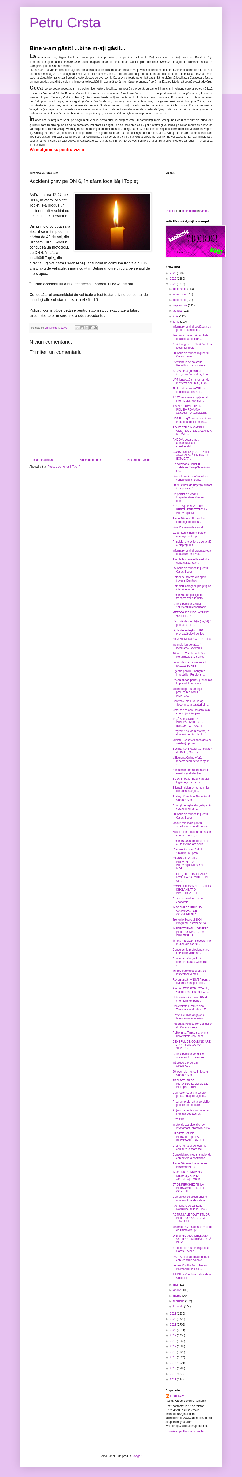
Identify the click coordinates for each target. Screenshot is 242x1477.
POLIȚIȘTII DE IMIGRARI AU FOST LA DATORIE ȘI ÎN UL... (191, 878)
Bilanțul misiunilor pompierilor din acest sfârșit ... (191, 789)
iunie (176, 321)
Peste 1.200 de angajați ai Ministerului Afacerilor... (189, 1016)
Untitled (170, 210)
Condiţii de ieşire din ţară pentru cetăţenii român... (192, 807)
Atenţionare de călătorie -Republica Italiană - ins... (190, 1207)
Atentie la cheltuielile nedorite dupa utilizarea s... (191, 561)
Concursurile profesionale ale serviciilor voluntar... (191, 951)
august (177, 310)
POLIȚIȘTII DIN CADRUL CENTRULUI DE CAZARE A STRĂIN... (192, 431)
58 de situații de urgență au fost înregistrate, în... (192, 487)
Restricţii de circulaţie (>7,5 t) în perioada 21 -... (192, 623)
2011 (173, 1379)
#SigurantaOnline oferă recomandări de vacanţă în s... (191, 761)
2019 (173, 1335)
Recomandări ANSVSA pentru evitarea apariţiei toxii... (191, 981)
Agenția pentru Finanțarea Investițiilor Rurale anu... (189, 672)
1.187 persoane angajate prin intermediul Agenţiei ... (191, 399)
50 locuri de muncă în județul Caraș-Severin (190, 354)
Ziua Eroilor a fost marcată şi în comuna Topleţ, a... (192, 833)
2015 (173, 1357)
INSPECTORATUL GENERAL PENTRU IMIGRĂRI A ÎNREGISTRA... (191, 932)
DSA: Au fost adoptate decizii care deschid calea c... (191, 1258)
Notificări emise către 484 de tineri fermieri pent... (190, 999)
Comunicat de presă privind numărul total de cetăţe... (190, 1198)
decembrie (180, 289)
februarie (179, 1301)
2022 (173, 1319)
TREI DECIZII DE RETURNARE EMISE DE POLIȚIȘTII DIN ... (190, 1084)
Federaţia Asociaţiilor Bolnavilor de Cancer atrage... (192, 1025)
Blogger (136, 1456)
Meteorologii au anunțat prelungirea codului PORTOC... (187, 692)
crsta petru (189, 210)
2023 (173, 1313)
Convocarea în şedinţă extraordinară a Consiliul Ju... (189, 962)
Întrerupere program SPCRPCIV (185, 1064)
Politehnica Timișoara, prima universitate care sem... (190, 1034)
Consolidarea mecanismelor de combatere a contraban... (192, 1156)
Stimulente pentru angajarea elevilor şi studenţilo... (190, 771)
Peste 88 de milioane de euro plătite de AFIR (191, 1165)
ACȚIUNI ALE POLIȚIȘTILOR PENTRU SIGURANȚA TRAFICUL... (191, 1218)
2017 (173, 1346)
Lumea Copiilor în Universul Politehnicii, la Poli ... (190, 1267)
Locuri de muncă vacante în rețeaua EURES (190, 664)
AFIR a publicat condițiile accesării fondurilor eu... (189, 1055)
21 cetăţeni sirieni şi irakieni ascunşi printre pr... (190, 534)
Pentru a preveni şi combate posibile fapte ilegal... (190, 337)
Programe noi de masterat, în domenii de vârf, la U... (191, 732)
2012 (173, 1373)
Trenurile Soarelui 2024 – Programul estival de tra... (190, 921)
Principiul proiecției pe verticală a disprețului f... (192, 543)
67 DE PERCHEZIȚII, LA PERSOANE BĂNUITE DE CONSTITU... (191, 1188)
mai (176, 1284)
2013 (173, 1368)
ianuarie (178, 1306)
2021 (173, 1324)
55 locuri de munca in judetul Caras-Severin (190, 570)
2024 (173, 284)
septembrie (180, 305)
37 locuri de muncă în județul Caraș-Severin (190, 1249)
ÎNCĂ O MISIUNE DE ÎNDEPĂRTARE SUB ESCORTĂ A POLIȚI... (188, 722)
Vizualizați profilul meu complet (185, 1431)
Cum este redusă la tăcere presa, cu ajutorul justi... (189, 1094)
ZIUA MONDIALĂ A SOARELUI (192, 639)
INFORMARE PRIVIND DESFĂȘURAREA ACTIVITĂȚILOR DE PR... (191, 1176)
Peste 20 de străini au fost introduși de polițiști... (189, 520)
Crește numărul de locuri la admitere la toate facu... (189, 1147)
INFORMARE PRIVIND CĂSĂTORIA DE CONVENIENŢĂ (187, 911)
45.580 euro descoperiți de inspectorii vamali (189, 972)
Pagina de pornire (90, 459)
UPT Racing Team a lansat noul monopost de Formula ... (192, 420)
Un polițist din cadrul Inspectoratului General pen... (189, 497)
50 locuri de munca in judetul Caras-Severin (190, 815)
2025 (173, 278)
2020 (173, 1330)
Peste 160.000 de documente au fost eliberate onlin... (191, 842)
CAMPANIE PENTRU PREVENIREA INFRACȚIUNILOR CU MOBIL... (188, 863)
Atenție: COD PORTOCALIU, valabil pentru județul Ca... (191, 990)
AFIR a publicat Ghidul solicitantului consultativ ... (191, 605)
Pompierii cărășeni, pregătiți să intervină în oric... (192, 587)
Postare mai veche (138, 459)
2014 (173, 1362)
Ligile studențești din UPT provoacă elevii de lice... (189, 632)
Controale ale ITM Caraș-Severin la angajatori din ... (191, 702)
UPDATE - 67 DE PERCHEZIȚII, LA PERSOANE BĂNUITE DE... (192, 1137)
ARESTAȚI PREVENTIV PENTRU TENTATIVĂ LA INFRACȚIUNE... (190, 510)
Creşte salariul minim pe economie (188, 900)
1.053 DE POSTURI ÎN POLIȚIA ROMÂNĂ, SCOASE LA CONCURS (190, 410)
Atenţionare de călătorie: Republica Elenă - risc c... (190, 363)
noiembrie (179, 294)
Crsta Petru (178, 1396)
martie (177, 1295)
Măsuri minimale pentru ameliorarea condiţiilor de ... (192, 824)
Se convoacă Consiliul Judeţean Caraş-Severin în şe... (191, 467)
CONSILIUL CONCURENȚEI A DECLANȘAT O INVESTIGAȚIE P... (192, 890)
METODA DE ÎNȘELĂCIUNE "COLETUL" (191, 614)
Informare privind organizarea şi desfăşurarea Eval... (192, 552)
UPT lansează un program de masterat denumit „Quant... (191, 381)
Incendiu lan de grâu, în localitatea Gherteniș (187, 646)
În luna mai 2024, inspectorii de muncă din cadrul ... (192, 942)
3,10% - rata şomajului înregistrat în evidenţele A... (191, 372)
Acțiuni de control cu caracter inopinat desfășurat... (191, 1112)
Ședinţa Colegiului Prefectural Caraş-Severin (191, 798)
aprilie (177, 1290)
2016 (173, 1352)
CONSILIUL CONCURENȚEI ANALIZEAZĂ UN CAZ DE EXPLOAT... (191, 455)
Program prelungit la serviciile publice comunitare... (191, 1103)
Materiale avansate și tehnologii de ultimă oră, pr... (192, 1228)
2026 (173, 273)
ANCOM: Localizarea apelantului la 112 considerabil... (186, 443)
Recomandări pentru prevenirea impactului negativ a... (192, 681)
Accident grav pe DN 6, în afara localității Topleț (192, 346)
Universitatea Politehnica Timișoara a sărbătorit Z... (190, 1008)
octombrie (179, 300)
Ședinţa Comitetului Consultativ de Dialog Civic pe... (192, 750)
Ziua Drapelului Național (188, 527)
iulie (176, 316)
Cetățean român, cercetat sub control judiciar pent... (191, 711)
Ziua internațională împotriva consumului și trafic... (190, 478)
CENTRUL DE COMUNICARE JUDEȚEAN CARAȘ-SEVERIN (192, 1045)
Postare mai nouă (42, 459)
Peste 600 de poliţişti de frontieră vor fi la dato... (189, 596)
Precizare (178, 1119)
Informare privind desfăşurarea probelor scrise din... (192, 328)
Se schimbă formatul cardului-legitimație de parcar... (191, 780)
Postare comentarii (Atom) (63, 466)
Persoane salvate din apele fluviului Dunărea (190, 578)
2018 (173, 1341)
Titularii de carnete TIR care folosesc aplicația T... (190, 390)
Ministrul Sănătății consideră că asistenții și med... (192, 741)
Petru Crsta (65, 22)
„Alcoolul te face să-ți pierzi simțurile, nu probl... (189, 851)
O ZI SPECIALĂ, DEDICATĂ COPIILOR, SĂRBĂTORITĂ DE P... (192, 1239)
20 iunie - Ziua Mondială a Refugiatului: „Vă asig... (189, 655)
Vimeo (204, 210)
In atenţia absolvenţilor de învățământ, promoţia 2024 (191, 1126)
